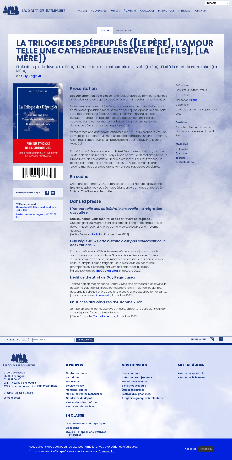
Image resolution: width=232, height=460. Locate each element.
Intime (183, 153)
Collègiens (72, 428)
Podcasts (200, 10)
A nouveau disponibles (80, 406)
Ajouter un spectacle (191, 373)
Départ (183, 157)
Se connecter (12, 397)
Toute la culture (104, 316)
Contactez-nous (76, 373)
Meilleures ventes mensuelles (84, 394)
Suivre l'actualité (18, 340)
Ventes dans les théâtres (82, 402)
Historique (72, 377)
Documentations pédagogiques (86, 423)
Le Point (97, 234)
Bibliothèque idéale (134, 385)
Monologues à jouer (134, 381)
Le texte (105, 30)
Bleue (193, 100)
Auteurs (115, 10)
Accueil (82, 10)
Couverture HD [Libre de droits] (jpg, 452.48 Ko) (36, 208)
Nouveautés (98, 10)
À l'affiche (130, 10)
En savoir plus (107, 452)
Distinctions (166, 10)
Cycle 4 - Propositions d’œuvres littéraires (86, 434)
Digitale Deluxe (24, 393)
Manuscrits (73, 381)
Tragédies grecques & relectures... (143, 398)
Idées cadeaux (131, 373)
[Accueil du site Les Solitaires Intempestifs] (35, 10)
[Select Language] (217, 3)
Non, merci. (206, 449)
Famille (183, 149)
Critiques (184, 10)
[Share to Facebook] (47, 193)
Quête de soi (186, 162)
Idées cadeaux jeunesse (137, 377)
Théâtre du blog (106, 271)
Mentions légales (76, 390)
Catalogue (147, 10)
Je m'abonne (85, 339)
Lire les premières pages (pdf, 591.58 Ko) (36, 215)
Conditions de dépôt (79, 398)
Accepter (190, 450)
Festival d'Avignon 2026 (136, 394)
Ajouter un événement (192, 377)
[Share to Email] (53, 193)
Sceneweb (103, 295)
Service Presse (75, 385)
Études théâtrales (133, 390)
